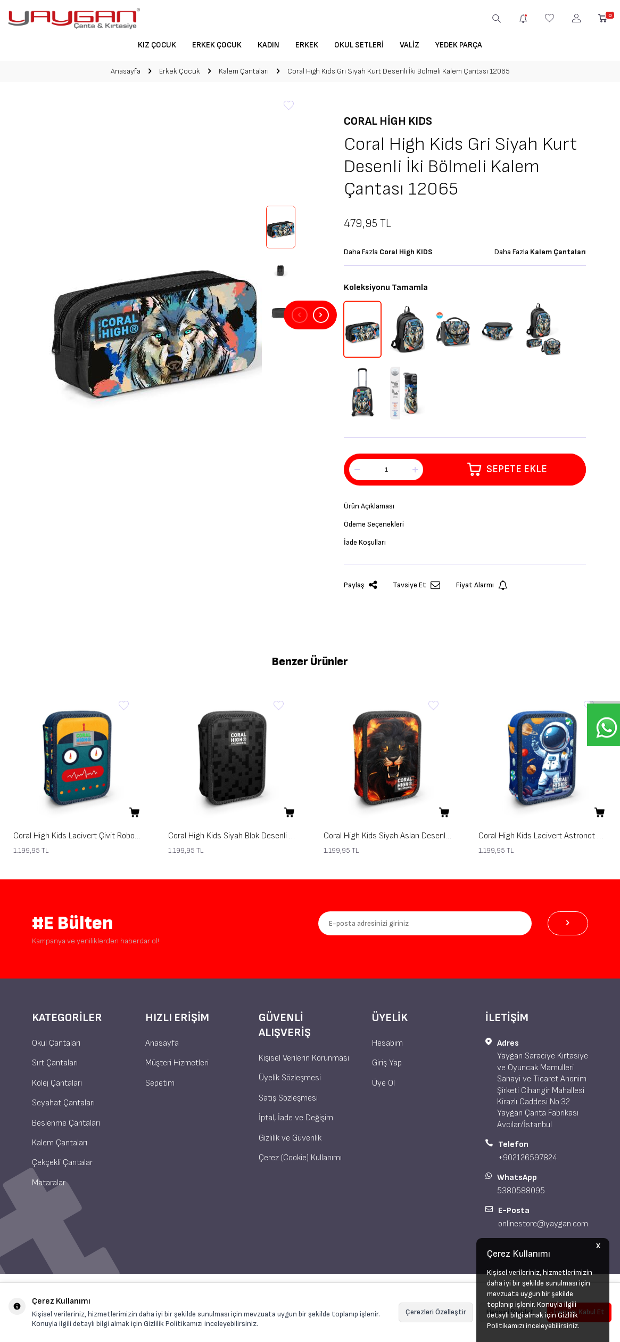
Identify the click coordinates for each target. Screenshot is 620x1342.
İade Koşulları (367, 546)
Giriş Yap (387, 1067)
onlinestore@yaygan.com (543, 1228)
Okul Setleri (359, 45)
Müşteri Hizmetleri (177, 1067)
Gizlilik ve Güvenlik (290, 1142)
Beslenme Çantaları (66, 1127)
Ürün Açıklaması (371, 507)
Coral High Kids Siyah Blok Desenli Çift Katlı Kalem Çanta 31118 (232, 840)
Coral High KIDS (388, 121)
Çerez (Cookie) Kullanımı (300, 1162)
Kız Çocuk (157, 45)
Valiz (409, 45)
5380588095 (521, 1195)
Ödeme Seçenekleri (377, 527)
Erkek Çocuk (217, 45)
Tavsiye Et (416, 590)
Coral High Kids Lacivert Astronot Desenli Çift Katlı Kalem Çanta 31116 (542, 840)
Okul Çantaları (56, 1047)
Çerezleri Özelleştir (436, 1311)
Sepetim (160, 1087)
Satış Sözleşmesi (288, 1102)
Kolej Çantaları (57, 1087)
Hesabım (387, 1047)
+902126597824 (527, 1162)
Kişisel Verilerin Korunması (304, 1062)
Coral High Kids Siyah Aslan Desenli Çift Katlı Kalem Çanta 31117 (388, 840)
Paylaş (360, 590)
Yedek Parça (458, 45)
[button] (300, 315)
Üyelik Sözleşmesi (290, 1082)
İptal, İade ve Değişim (296, 1122)
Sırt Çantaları (55, 1067)
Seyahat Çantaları (63, 1107)
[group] (155, 315)
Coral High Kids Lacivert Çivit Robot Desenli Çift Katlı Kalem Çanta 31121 (77, 840)
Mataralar (48, 1187)
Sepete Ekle (507, 469)
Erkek (306, 45)
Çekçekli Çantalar (62, 1167)
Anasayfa (125, 71)
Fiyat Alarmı (482, 590)
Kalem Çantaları (244, 71)
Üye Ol (383, 1087)
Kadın (268, 45)
